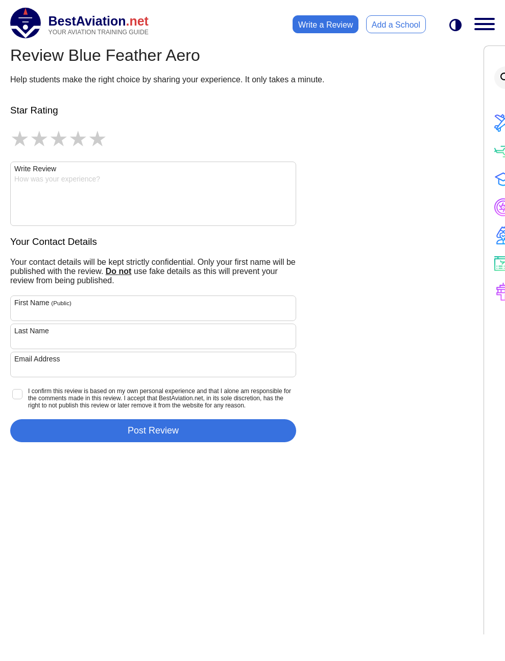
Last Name (31, 331)
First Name (42, 303)
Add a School (396, 24)
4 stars (78, 138)
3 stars (58, 138)
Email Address (37, 359)
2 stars (39, 138)
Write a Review (325, 24)
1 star (20, 138)
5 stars (97, 138)
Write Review (35, 169)
